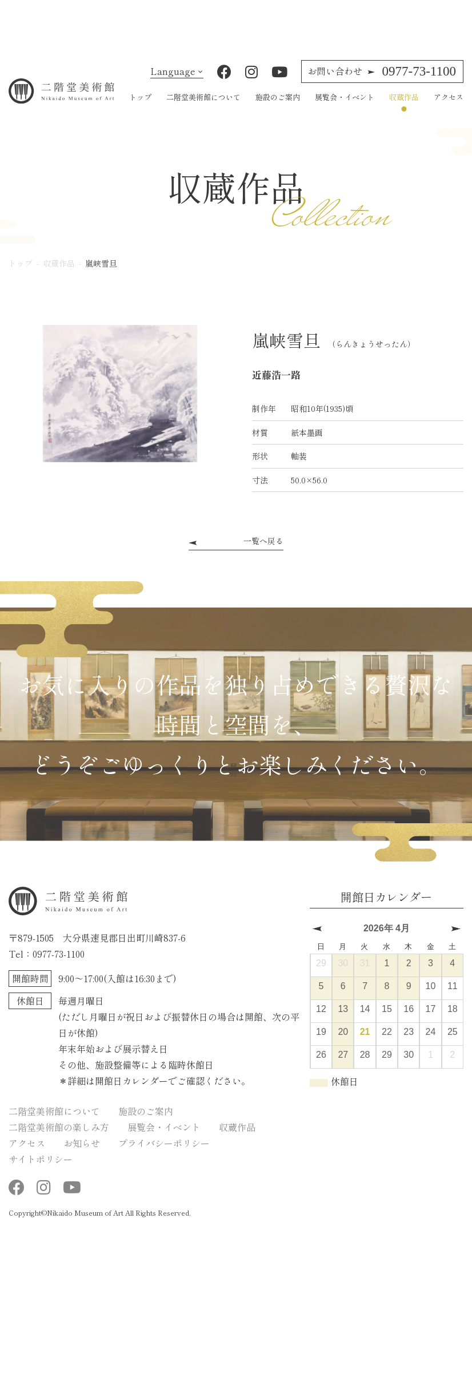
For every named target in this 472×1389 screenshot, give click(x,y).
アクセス (448, 108)
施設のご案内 (277, 108)
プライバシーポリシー (164, 1154)
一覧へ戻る (263, 552)
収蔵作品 (404, 108)
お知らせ (81, 1154)
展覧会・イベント (344, 108)
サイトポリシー (41, 1170)
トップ (140, 108)
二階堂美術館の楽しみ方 (59, 1138)
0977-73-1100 (381, 83)
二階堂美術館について (203, 108)
